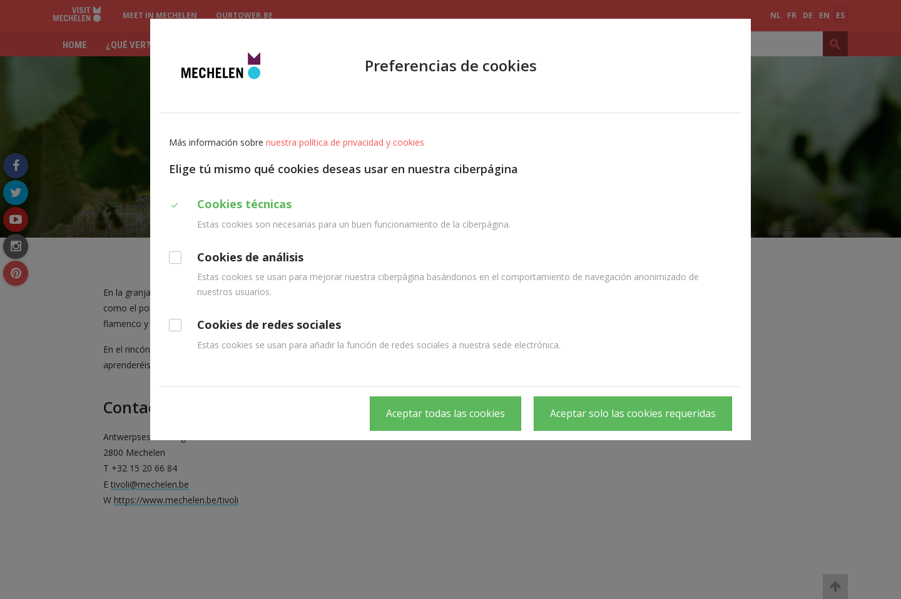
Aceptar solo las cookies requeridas (633, 413)
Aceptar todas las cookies (445, 413)
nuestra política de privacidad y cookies (345, 142)
